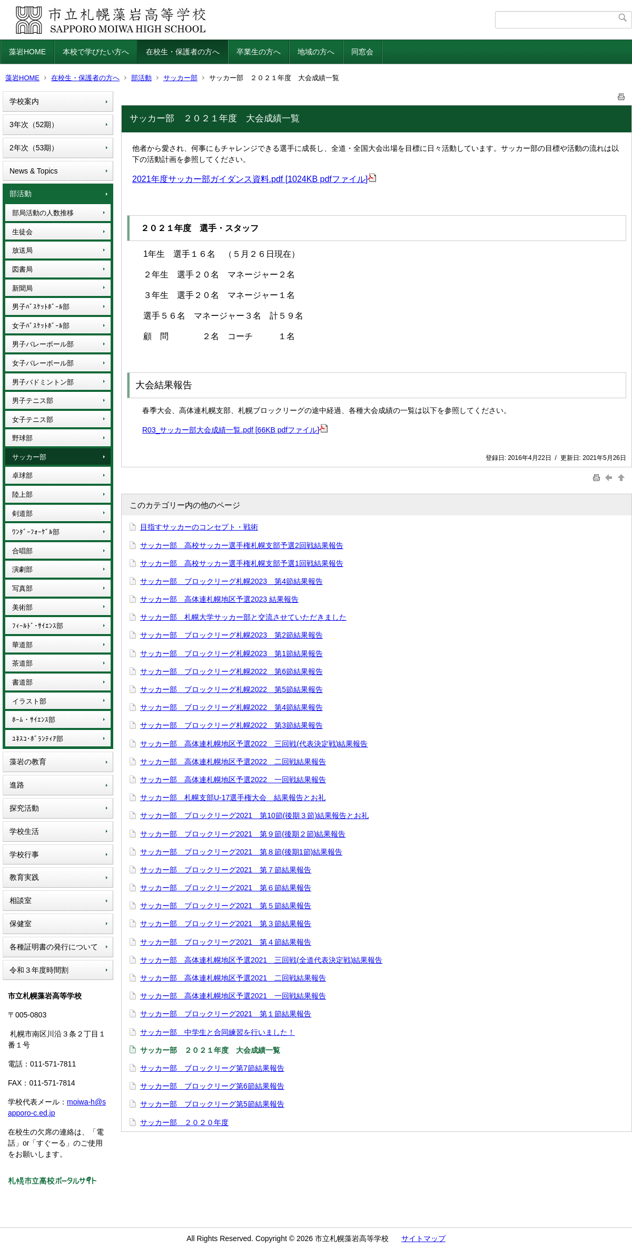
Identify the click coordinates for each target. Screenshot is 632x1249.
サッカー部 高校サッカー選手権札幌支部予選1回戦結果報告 (241, 563)
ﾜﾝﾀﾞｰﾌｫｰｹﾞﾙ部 (36, 532)
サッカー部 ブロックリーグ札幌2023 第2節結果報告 (231, 635)
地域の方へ (316, 51)
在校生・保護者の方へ (183, 51)
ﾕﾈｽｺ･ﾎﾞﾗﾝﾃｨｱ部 (37, 739)
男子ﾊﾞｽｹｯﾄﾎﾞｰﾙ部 (41, 307)
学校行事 (24, 854)
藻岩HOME (27, 51)
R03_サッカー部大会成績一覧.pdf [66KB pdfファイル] (235, 430)
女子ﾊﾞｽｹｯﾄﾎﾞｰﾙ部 (41, 326)
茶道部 (22, 663)
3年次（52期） (33, 124)
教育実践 (24, 877)
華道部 (22, 645)
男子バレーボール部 (43, 344)
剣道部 (22, 513)
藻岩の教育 (27, 761)
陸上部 (22, 494)
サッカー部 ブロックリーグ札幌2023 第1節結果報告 (231, 653)
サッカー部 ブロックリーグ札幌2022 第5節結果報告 (231, 689)
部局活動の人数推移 (43, 213)
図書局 (22, 269)
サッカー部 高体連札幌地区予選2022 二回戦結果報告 (233, 761)
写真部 (22, 588)
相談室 (20, 900)
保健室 (20, 923)
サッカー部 (180, 78)
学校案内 (24, 101)
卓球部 (22, 475)
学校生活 (24, 831)
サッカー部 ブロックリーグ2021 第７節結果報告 (225, 870)
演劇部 (22, 569)
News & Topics (33, 171)
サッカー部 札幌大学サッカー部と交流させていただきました (243, 617)
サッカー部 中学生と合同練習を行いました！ (217, 1032)
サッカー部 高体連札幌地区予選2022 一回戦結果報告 (233, 779)
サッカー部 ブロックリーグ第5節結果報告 (212, 1104)
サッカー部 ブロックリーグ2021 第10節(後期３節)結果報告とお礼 (254, 815)
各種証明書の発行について (53, 947)
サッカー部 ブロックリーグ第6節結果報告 (212, 1086)
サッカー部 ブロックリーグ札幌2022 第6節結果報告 (231, 671)
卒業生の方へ (258, 51)
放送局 (22, 250)
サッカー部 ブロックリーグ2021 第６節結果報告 (225, 887)
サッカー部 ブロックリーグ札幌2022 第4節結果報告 (231, 707)
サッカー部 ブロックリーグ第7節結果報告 (212, 1068)
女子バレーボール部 (43, 363)
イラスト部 (29, 701)
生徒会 (22, 232)
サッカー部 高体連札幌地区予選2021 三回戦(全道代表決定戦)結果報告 (261, 960)
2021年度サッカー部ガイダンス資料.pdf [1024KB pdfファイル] (254, 179)
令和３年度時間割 (38, 970)
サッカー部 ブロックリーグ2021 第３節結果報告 (225, 923)
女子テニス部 (32, 420)
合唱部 (22, 551)
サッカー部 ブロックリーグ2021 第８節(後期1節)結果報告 (241, 852)
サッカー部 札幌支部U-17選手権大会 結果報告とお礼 (232, 797)
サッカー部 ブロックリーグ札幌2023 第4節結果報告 (231, 581)
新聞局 (22, 288)
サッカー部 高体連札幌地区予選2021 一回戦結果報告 (233, 996)
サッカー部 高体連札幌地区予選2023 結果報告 (219, 599)
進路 (16, 785)
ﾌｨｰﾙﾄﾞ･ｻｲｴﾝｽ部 (37, 626)
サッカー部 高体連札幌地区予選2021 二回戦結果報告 (233, 978)
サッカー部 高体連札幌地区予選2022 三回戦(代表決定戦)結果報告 (254, 743)
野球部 (22, 438)
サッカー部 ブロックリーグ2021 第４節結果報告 (225, 942)
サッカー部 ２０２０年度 (184, 1122)
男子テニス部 (32, 401)
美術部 (22, 607)
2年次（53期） (33, 147)
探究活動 (24, 808)
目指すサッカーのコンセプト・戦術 (199, 527)
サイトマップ (423, 1238)
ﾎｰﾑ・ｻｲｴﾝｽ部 (33, 720)
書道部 (22, 682)
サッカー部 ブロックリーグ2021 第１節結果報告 (225, 1014)
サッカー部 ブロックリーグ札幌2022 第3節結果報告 (231, 725)
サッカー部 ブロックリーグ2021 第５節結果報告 (225, 905)
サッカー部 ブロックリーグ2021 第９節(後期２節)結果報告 (242, 834)
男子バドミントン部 (43, 382)
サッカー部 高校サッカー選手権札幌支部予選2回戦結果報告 (241, 545)
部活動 (141, 78)
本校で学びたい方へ (96, 51)
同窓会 (362, 51)
